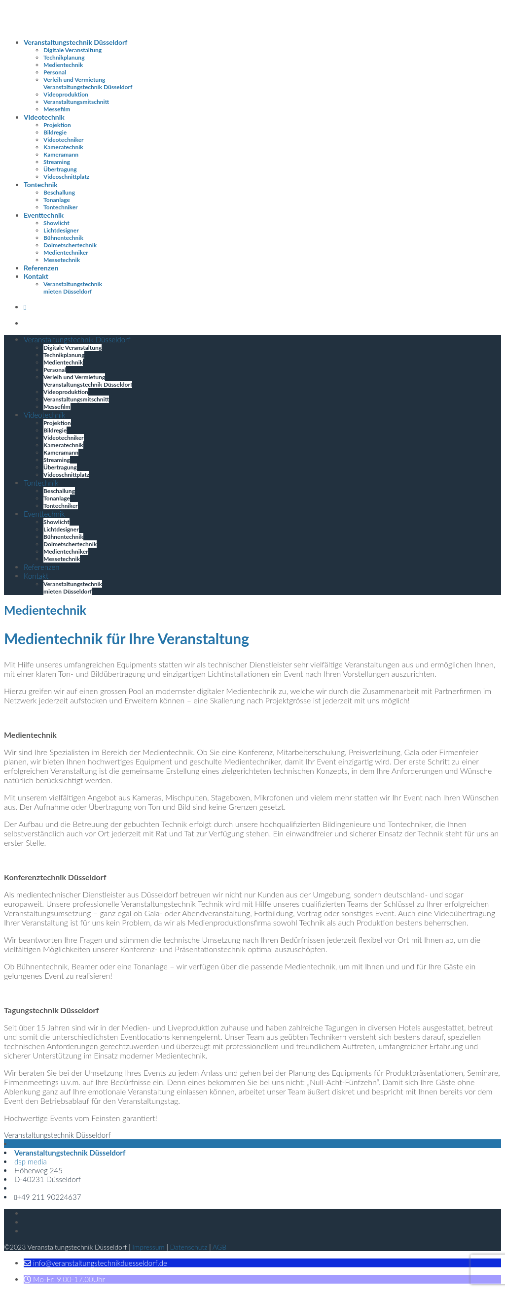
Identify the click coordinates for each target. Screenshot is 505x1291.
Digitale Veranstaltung (72, 50)
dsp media (30, 1161)
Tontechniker (60, 207)
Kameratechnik (63, 147)
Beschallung (59, 192)
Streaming (56, 162)
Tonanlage (56, 199)
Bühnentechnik (63, 237)
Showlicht (56, 223)
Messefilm (57, 109)
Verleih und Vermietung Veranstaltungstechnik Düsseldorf (87, 83)
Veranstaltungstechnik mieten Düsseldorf (72, 287)
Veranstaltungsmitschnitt (76, 101)
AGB (219, 1247)
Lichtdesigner (61, 230)
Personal (54, 72)
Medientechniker (65, 252)
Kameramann (60, 154)
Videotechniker (63, 139)
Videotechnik (44, 117)
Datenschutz (189, 1247)
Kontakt (36, 276)
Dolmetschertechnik (70, 245)
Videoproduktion (65, 94)
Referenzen (41, 268)
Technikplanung (63, 57)
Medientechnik (63, 64)
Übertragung (60, 169)
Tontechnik (41, 184)
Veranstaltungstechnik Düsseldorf (75, 42)
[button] (95, 1262)
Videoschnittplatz (66, 176)
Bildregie (55, 132)
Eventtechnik (44, 215)
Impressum (148, 1247)
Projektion (57, 125)
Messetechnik (61, 260)
